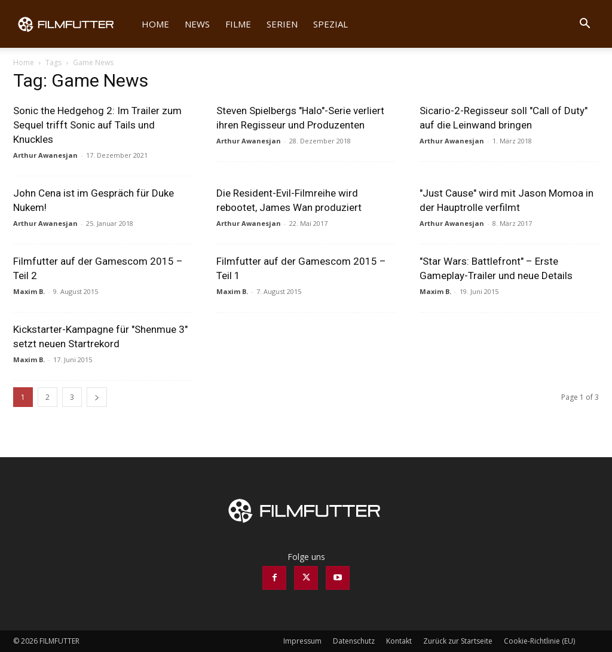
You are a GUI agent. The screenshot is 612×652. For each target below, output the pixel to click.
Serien (282, 24)
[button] (584, 24)
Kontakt (399, 641)
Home (155, 24)
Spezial (330, 24)
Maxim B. (29, 291)
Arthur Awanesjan (45, 155)
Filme (238, 24)
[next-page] (97, 397)
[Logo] (73, 24)
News (197, 24)
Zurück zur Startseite (457, 641)
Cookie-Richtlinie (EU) (539, 641)
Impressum (302, 641)
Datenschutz (354, 641)
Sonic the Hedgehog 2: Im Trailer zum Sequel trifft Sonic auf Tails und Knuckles (97, 125)
